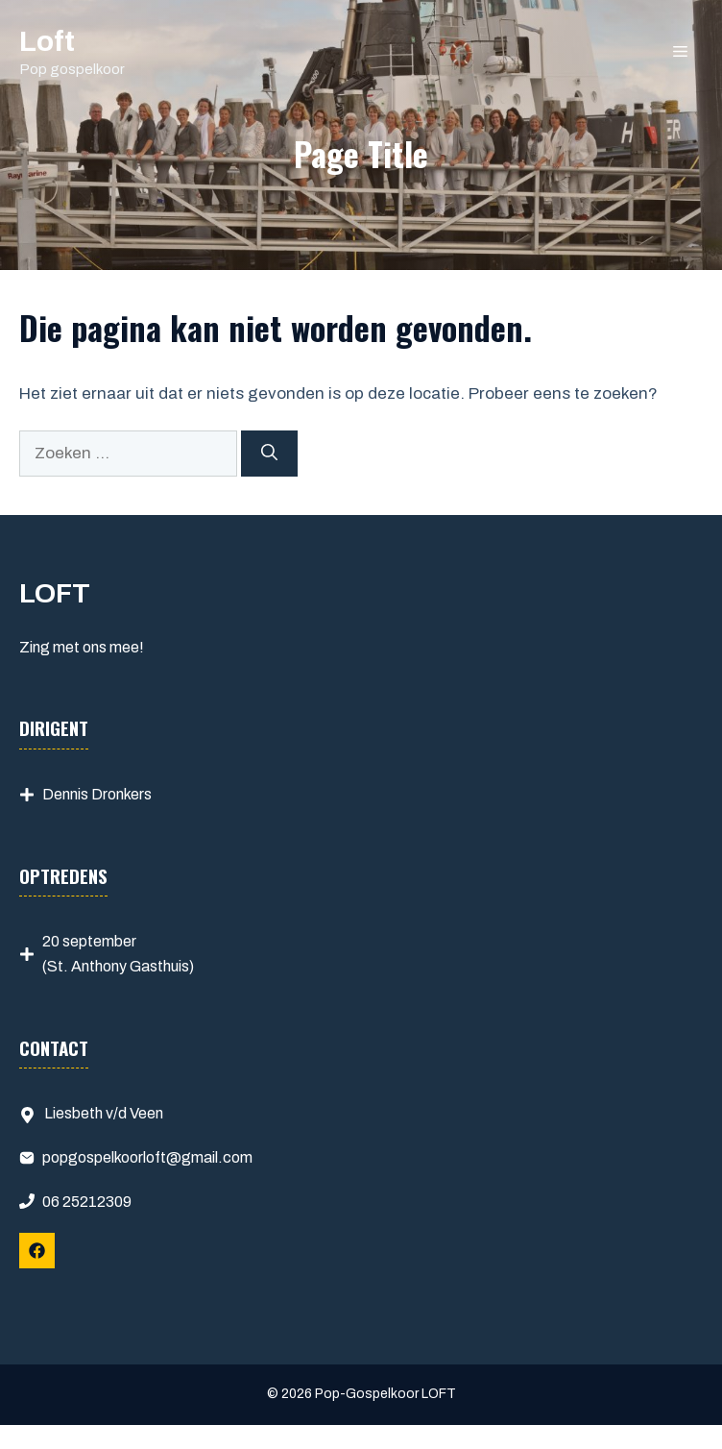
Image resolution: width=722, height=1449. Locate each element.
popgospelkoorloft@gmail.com (147, 1157)
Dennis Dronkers (97, 794)
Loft (47, 41)
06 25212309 (87, 1201)
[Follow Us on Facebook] (37, 1250)
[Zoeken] (269, 453)
